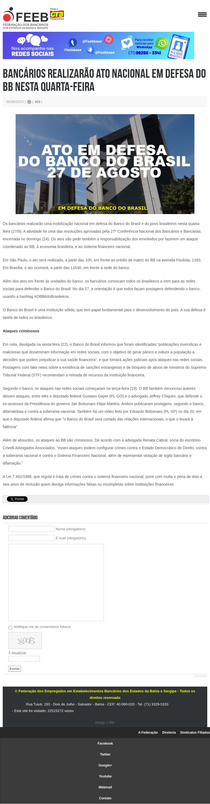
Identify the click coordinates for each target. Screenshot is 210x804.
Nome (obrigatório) (70, 529)
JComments (200, 676)
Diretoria (169, 732)
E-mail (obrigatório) (71, 538)
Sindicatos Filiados (195, 732)
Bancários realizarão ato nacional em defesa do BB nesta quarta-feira (104, 80)
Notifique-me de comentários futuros (42, 626)
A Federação (148, 732)
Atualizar (18, 653)
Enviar (15, 669)
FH (112, 723)
